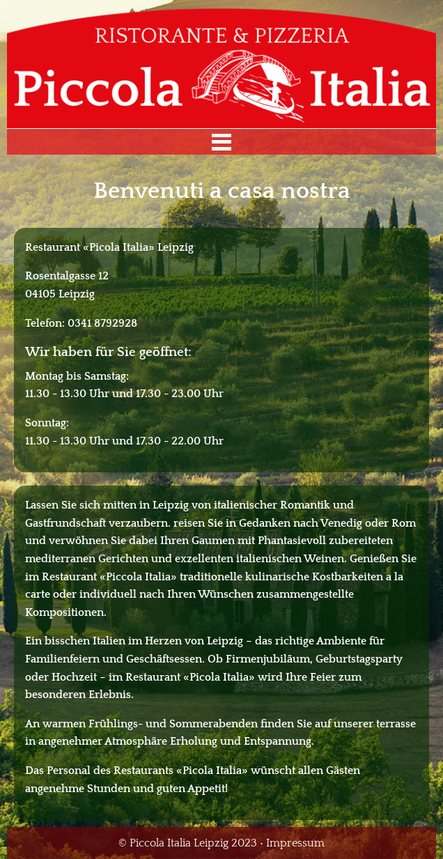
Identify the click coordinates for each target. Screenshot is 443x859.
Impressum (295, 843)
